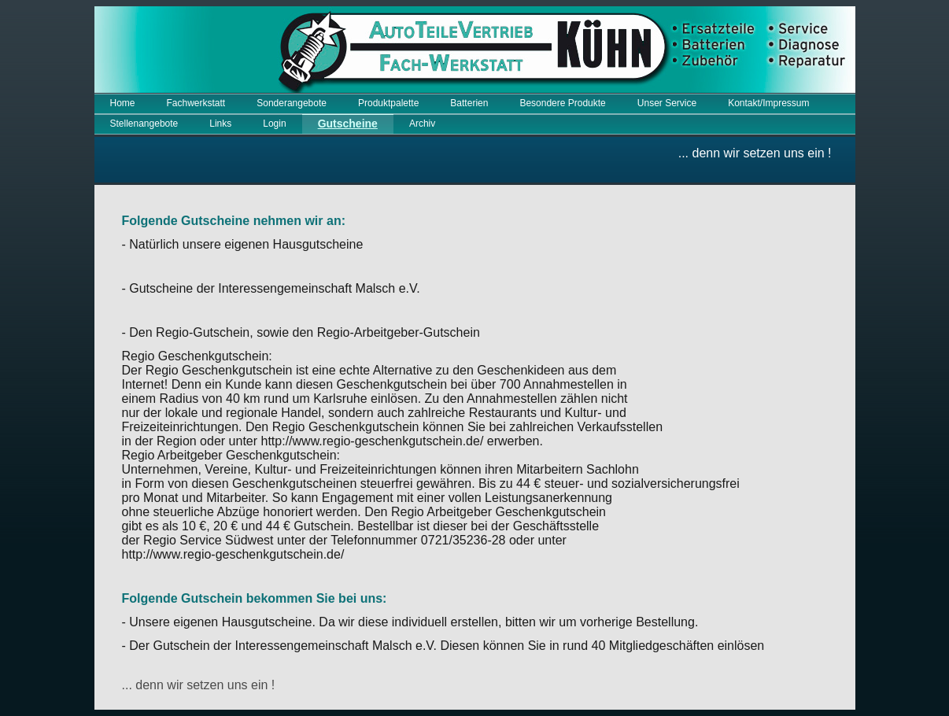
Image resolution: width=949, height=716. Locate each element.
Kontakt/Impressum (768, 103)
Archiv (422, 123)
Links (220, 123)
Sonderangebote (292, 103)
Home (122, 103)
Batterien (469, 103)
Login (274, 123)
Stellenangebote (144, 123)
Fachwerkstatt (196, 103)
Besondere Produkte (562, 103)
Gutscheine (348, 123)
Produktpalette (388, 103)
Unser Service (666, 103)
